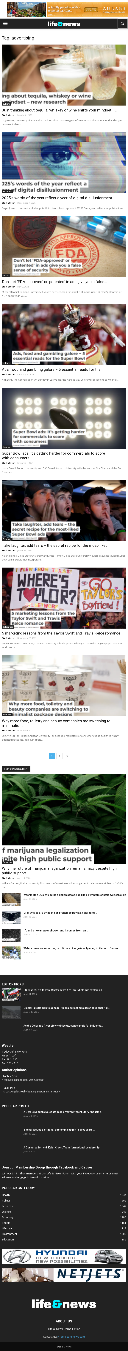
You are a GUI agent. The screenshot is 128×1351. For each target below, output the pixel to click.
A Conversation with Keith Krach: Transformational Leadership (61, 1147)
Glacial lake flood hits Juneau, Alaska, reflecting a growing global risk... (67, 1007)
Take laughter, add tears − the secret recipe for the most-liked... (56, 545)
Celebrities (8, 627)
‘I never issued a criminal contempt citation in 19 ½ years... (59, 1129)
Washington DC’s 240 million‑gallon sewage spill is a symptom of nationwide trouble (75, 894)
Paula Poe (9, 1087)
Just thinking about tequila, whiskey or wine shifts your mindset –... (60, 110)
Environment (9, 1234)
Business (7, 191)
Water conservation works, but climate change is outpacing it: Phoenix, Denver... (72, 948)
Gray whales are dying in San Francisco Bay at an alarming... (60, 912)
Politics (6, 1200)
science (6, 1211)
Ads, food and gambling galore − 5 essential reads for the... (52, 369)
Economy (7, 447)
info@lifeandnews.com (71, 1336)
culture (6, 104)
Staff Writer (8, 115)
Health (6, 275)
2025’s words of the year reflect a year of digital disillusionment (57, 198)
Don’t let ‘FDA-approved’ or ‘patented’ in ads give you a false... (54, 282)
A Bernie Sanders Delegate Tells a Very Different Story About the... (63, 1111)
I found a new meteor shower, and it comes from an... (56, 930)
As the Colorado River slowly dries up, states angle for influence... (64, 1025)
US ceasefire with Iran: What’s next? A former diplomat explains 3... (64, 990)
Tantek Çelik (10, 1076)
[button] (123, 24)
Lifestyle (7, 1228)
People (6, 1223)
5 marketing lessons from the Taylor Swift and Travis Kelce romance (61, 633)
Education (8, 1239)
